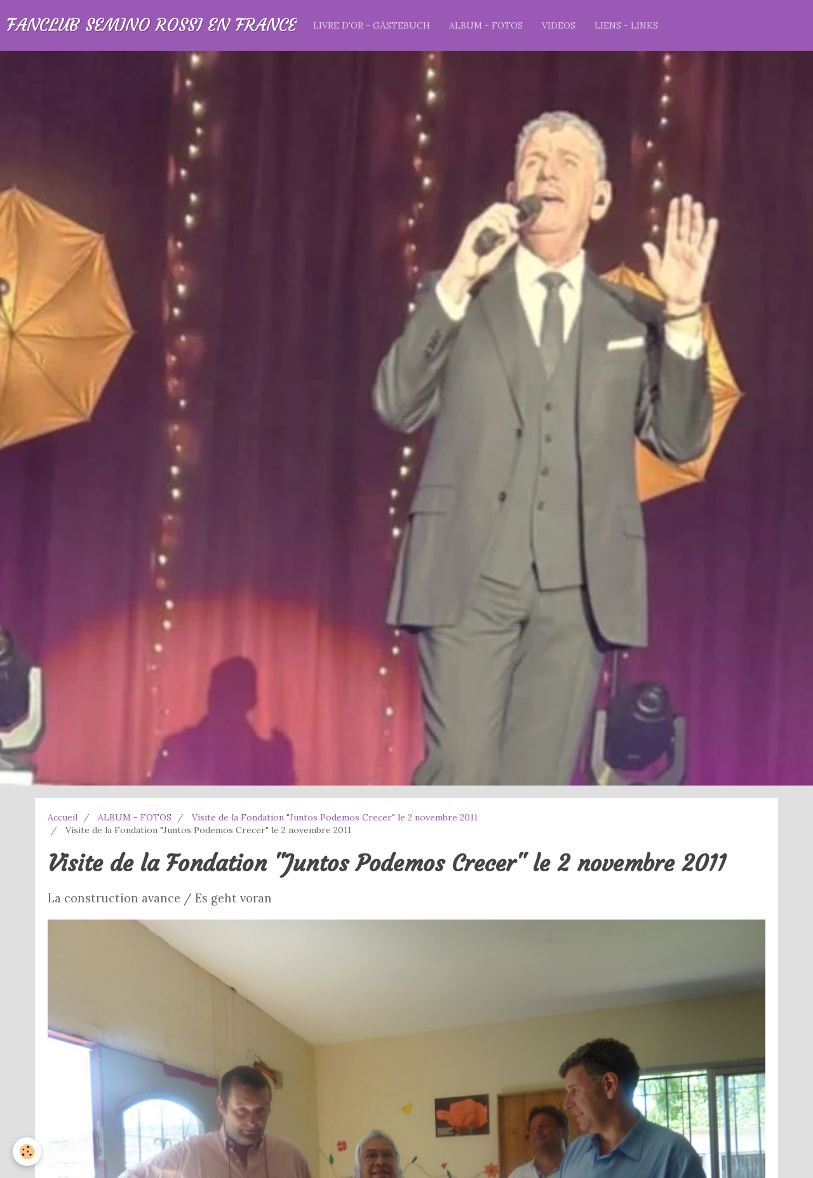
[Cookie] (27, 1151)
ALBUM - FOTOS (486, 25)
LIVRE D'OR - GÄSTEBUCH (371, 25)
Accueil (62, 817)
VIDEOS (558, 25)
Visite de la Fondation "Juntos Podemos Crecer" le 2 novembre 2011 (335, 817)
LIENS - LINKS (626, 25)
